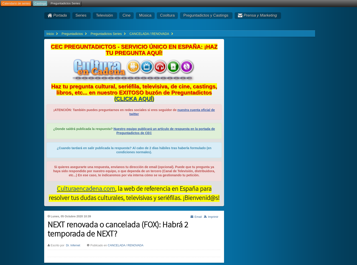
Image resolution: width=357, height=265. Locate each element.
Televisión (104, 15)
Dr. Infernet (73, 245)
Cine (126, 15)
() (134, 99)
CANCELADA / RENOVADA (125, 245)
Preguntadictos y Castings (205, 15)
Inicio (50, 34)
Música (145, 15)
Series (81, 15)
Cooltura (167, 15)
